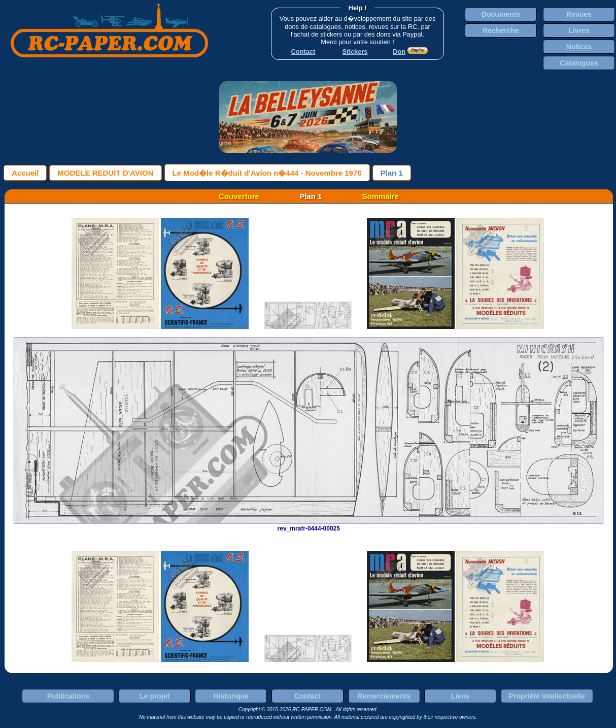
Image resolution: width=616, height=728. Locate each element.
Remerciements (383, 696)
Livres (578, 30)
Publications (68, 696)
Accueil (25, 173)
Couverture (239, 196)
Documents (501, 14)
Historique (231, 696)
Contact (307, 696)
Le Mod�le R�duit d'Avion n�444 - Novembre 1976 (267, 173)
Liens (460, 696)
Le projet (154, 696)
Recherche (501, 30)
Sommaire (380, 196)
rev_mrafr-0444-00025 (308, 525)
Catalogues (579, 63)
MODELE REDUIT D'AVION (105, 173)
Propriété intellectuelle (547, 696)
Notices (579, 47)
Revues (579, 14)
